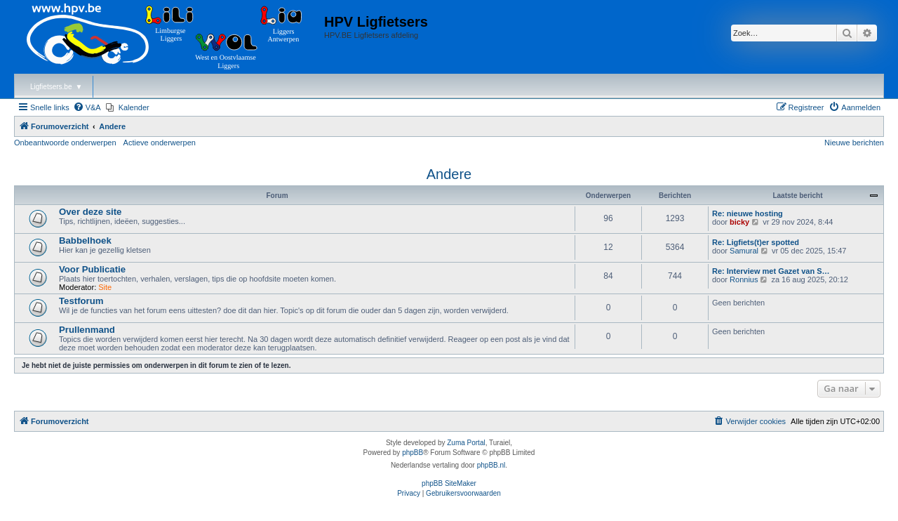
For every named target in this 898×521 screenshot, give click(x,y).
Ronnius (744, 279)
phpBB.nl (491, 465)
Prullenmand (87, 329)
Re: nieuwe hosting (747, 213)
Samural (744, 250)
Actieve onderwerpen (159, 142)
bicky (739, 222)
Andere (449, 174)
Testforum (81, 301)
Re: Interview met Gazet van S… (771, 271)
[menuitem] (87, 107)
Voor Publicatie (92, 269)
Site (105, 287)
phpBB (412, 452)
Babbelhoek (85, 240)
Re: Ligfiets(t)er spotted (755, 242)
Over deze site (90, 211)
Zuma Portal (466, 443)
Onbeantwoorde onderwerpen (65, 142)
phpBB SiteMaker (449, 483)
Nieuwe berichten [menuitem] (854, 142)
